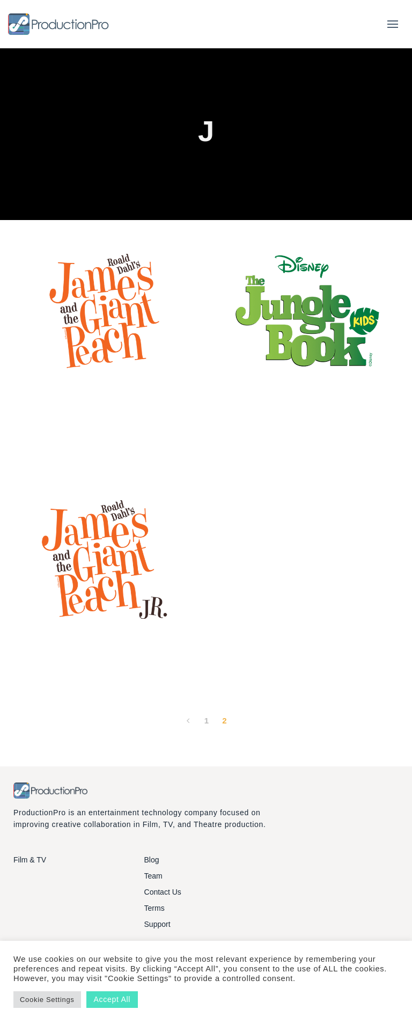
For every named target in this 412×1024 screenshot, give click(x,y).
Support (157, 924)
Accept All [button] (112, 999)
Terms (154, 908)
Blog (151, 859)
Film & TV (29, 859)
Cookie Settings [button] (47, 1000)
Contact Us (162, 892)
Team (153, 876)
